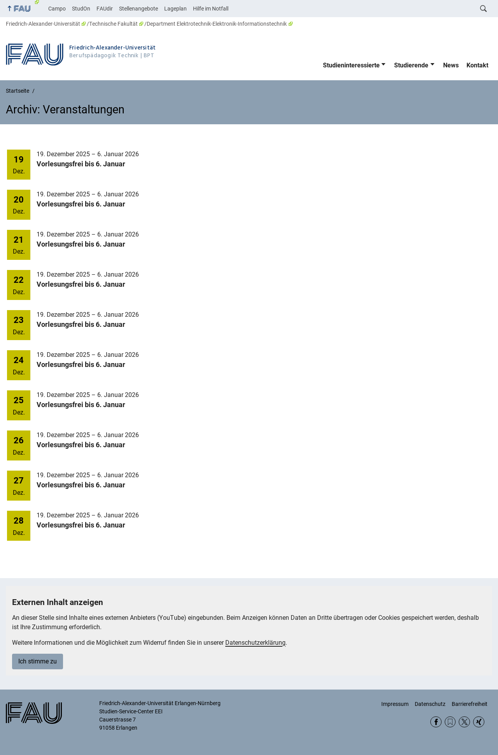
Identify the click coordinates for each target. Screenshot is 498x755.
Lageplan (175, 8)
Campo (57, 8)
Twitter (464, 722)
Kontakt (477, 65)
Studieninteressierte (351, 65)
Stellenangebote (138, 8)
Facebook (436, 722)
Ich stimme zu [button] (37, 661)
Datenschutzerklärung (255, 642)
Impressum (395, 704)
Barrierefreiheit (469, 704)
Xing (478, 722)
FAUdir (104, 8)
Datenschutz (430, 704)
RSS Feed (450, 722)
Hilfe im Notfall (210, 8)
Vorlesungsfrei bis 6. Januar (81, 164)
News (451, 65)
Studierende (411, 65)
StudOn (81, 8)
